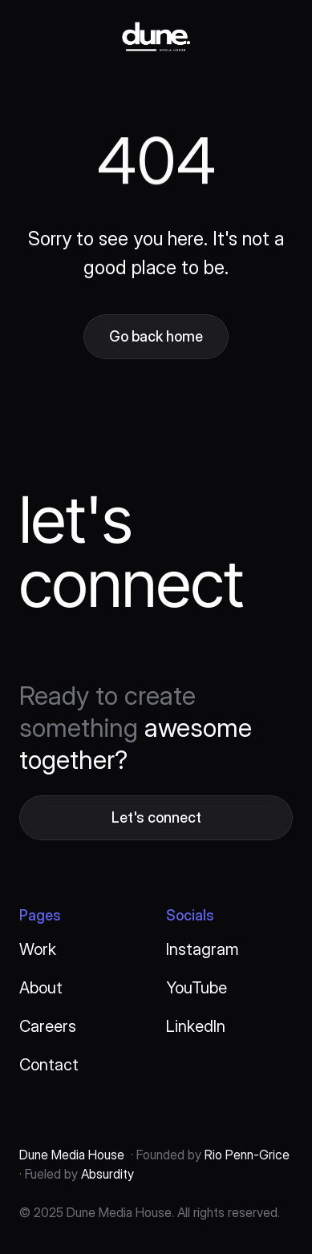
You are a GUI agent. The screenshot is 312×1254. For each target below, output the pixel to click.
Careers (47, 1026)
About (41, 987)
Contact (49, 1064)
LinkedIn (195, 1026)
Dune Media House (71, 1155)
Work (37, 949)
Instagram (202, 949)
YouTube (196, 987)
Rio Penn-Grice (245, 1155)
